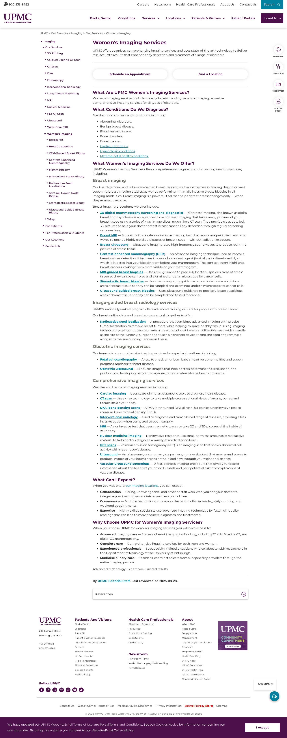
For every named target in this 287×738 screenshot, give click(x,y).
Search (269, 4)
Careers (143, 4)
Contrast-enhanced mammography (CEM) (132, 254)
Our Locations (54, 239)
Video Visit (278, 86)
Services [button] (150, 18)
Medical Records (84, 651)
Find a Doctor (100, 18)
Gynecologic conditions (117, 151)
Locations (80, 628)
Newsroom (162, 4)
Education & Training (140, 633)
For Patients (53, 226)
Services (79, 647)
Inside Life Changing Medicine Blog (148, 663)
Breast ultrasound (114, 244)
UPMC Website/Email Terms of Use (67, 724)
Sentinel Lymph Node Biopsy (64, 194)
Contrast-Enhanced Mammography (62, 161)
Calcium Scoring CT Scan (64, 59)
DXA (50, 73)
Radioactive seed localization (123, 321)
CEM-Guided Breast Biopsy (67, 153)
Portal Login (278, 104)
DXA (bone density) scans (120, 408)
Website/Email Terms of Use (96, 705)
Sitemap (221, 705)
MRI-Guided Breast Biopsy (66, 176)
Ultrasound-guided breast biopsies (127, 290)
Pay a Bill (80, 633)
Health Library (83, 674)
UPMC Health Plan (192, 669)
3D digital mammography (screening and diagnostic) (141, 213)
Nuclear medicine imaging (121, 435)
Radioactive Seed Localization (60, 185)
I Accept (262, 727)
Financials (187, 647)
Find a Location (210, 74)
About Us (227, 4)
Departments (136, 637)
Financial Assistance (86, 665)
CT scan (106, 398)
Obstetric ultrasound (116, 369)
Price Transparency (85, 660)
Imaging (49, 41)
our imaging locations (142, 485)
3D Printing (55, 53)
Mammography (59, 169)
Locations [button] (175, 18)
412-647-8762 (46, 643)
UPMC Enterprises (192, 665)
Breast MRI (56, 139)
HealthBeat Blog (191, 656)
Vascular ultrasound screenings (125, 463)
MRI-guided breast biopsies (121, 272)
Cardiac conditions (114, 146)
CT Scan (52, 66)
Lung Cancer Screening (63, 93)
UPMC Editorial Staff (114, 581)
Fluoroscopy (55, 80)
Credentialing (136, 642)
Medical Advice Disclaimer (135, 705)
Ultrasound (54, 120)
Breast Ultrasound (61, 146)
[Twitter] (68, 690)
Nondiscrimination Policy (196, 679)
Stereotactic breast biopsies (122, 281)
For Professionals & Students (64, 232)
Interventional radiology (119, 417)
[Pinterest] (61, 690)
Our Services (53, 47)
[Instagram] (48, 690)
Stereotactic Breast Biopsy (67, 202)
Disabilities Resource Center (90, 642)
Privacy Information (169, 705)
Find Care (278, 51)
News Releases (136, 667)
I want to (272, 18)
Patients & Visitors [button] (207, 18)
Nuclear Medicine (59, 107)
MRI (49, 100)
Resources (134, 628)
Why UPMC (188, 624)
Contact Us (248, 4)
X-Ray (51, 219)
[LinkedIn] (54, 690)
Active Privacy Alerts (199, 705)
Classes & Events (84, 669)
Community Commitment (197, 642)
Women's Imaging (59, 134)
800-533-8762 (16, 4)
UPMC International (193, 674)
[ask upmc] (274, 696)
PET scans (108, 445)
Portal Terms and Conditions (121, 724)
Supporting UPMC (192, 651)
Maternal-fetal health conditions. (124, 156)
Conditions (126, 18)
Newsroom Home (138, 658)
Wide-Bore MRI (57, 127)
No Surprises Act (84, 656)
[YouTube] (74, 690)
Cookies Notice (167, 724)
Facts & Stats (189, 628)
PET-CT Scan (55, 113)
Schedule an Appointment (130, 74)
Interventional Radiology (64, 87)
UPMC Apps (188, 660)
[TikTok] (81, 690)
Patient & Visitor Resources (90, 637)
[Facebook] (41, 690)
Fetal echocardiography (118, 359)
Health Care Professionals (195, 4)
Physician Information (141, 624)
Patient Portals (243, 18)
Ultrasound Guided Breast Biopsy (66, 211)
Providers (278, 68)
